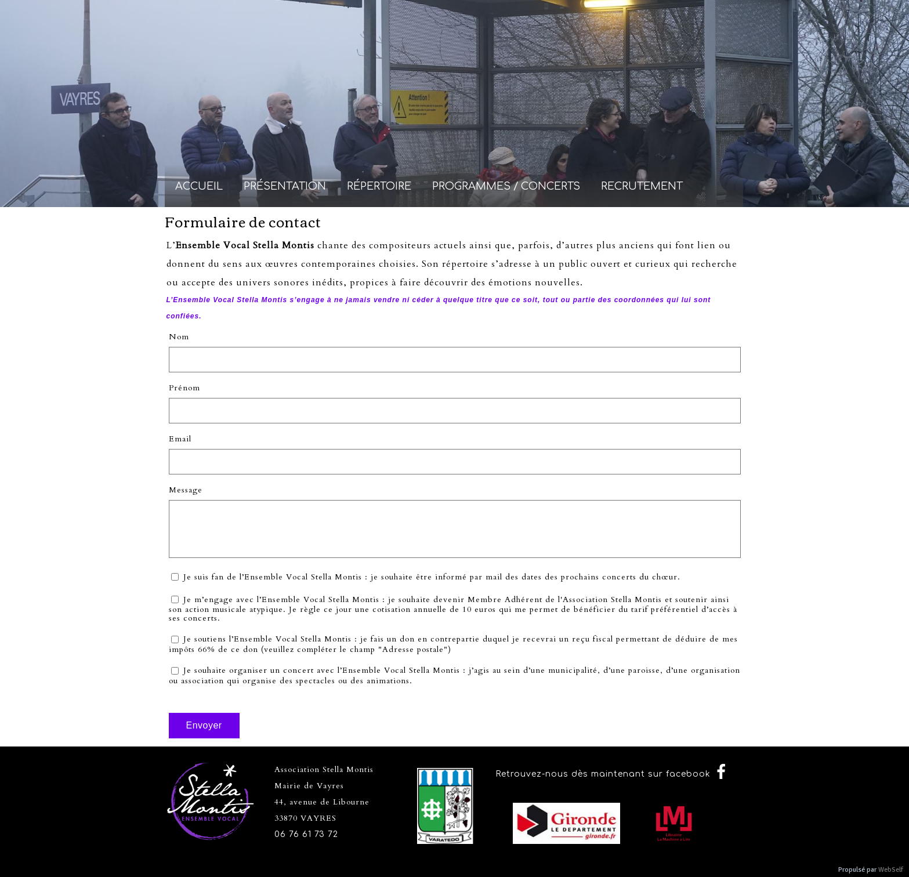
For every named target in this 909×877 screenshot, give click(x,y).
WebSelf (890, 869)
